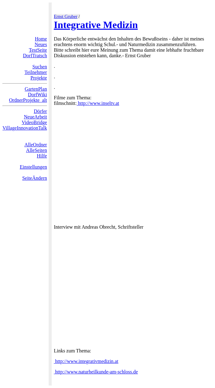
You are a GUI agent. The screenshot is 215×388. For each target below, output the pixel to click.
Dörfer (40, 111)
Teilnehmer (35, 72)
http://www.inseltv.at (98, 103)
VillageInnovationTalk (24, 128)
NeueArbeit (35, 116)
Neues (41, 44)
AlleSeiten (36, 150)
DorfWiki (37, 94)
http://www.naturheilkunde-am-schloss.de (96, 371)
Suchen (40, 66)
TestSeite (38, 50)
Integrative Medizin (96, 24)
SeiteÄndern (34, 178)
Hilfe (42, 155)
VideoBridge (34, 122)
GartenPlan (36, 89)
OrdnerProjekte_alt (28, 100)
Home (41, 38)
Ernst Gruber (65, 16)
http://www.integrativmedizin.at (86, 361)
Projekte (38, 77)
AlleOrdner (35, 144)
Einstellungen (33, 167)
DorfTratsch (35, 55)
